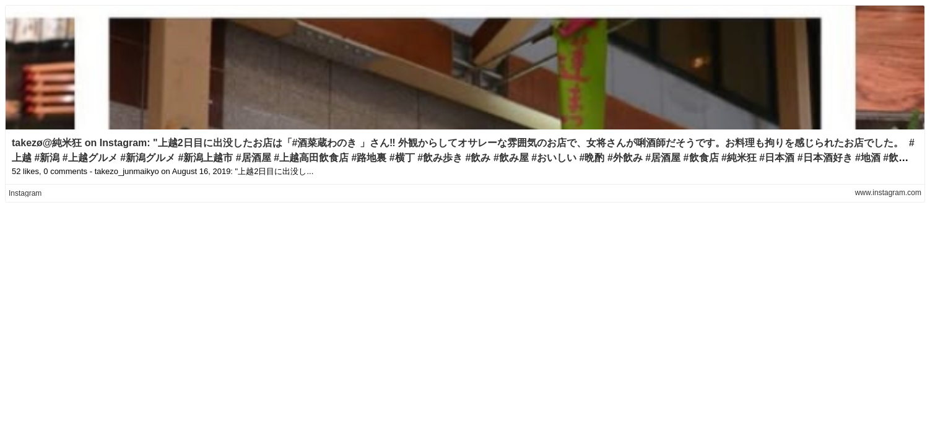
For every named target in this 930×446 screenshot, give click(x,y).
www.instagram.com (888, 192)
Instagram (25, 193)
